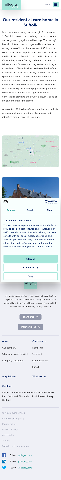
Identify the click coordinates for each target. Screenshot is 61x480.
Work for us (39, 376)
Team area (28, 316)
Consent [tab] (11, 210)
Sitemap (6, 440)
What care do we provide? (15, 354)
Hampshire (37, 347)
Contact (7, 386)
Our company (9, 347)
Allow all (30, 259)
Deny (30, 276)
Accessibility (8, 435)
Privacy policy (9, 424)
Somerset (37, 354)
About (5, 341)
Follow (21, 455)
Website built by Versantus (15, 446)
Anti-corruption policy (13, 418)
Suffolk (35, 367)
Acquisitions (9, 376)
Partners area (28, 326)
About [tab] (50, 210)
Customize (30, 267)
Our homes (38, 341)
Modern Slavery (10, 429)
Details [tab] (30, 210)
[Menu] (56, 4)
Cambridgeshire (40, 360)
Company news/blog (12, 360)
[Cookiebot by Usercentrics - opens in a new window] (45, 202)
